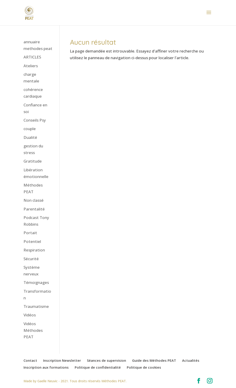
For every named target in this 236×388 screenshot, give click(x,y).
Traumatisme (36, 306)
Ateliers (31, 65)
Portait (30, 232)
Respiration (34, 250)
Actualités (190, 360)
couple (30, 128)
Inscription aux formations (46, 367)
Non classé (34, 200)
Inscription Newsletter (62, 360)
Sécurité (31, 258)
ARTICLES (32, 57)
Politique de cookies (144, 367)
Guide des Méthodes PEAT (154, 360)
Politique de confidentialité (98, 367)
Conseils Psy (35, 120)
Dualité (30, 137)
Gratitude (33, 161)
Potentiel (32, 241)
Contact (30, 360)
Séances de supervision (106, 360)
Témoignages (36, 282)
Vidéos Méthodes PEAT (33, 330)
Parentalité (34, 209)
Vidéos (30, 315)
